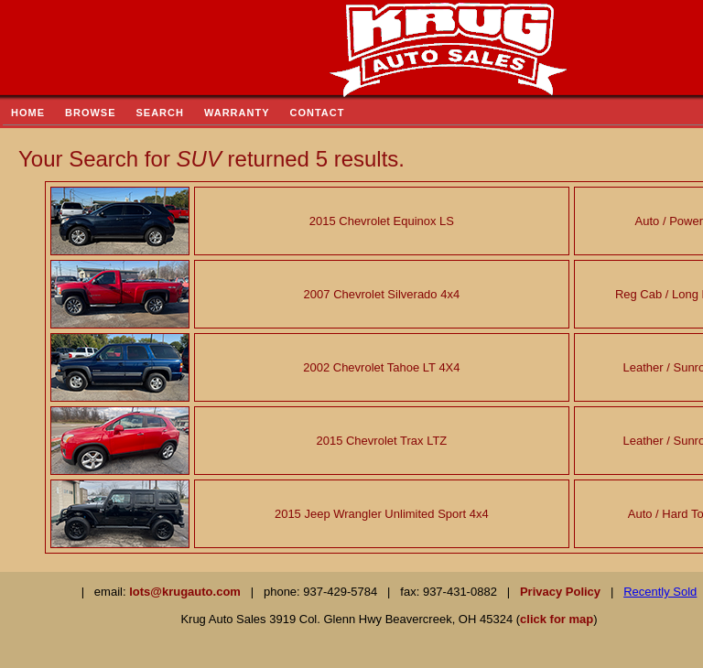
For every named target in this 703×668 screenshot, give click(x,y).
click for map (556, 619)
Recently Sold (660, 591)
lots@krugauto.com (185, 591)
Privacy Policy (560, 591)
